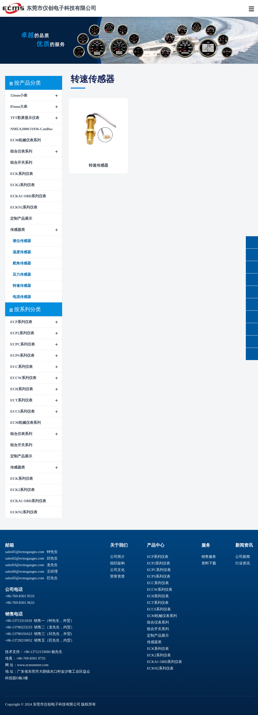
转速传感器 (22, 286)
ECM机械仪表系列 (25, 140)
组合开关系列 (21, 162)
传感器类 (17, 230)
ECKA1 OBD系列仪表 (28, 196)
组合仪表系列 (21, 151)
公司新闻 (242, 557)
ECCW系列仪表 (23, 378)
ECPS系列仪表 (22, 355)
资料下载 (208, 563)
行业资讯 (242, 563)
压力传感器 (22, 274)
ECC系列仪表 (21, 367)
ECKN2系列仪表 (23, 207)
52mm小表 (18, 95)
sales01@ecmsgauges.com (24, 552)
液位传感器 (22, 241)
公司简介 (117, 557)
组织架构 (117, 563)
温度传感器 (22, 252)
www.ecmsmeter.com (32, 665)
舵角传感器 (22, 263)
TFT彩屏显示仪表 (24, 118)
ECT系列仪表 (21, 400)
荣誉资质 (117, 576)
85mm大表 (18, 107)
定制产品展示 (21, 218)
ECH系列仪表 (21, 389)
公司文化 (117, 570)
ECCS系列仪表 (22, 411)
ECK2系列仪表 (22, 185)
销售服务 (208, 557)
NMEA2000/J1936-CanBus (31, 129)
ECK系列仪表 (21, 174)
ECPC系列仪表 (22, 344)
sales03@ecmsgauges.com (24, 565)
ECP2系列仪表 (22, 333)
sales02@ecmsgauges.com (24, 558)
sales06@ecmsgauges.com (24, 571)
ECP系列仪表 (21, 322)
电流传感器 (22, 297)
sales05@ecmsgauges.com (24, 578)
